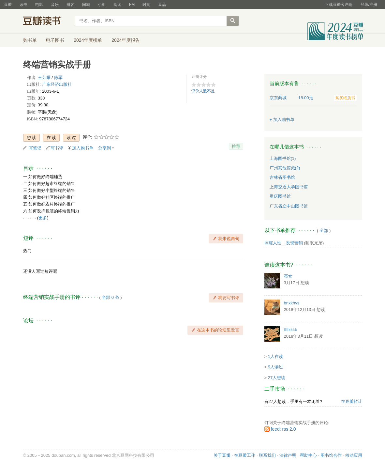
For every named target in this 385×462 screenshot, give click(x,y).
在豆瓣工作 (244, 455)
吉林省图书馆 (282, 177)
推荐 (236, 146)
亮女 (288, 276)
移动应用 (353, 455)
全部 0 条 (110, 297)
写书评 (57, 148)
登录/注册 (369, 4)
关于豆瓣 (222, 455)
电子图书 (55, 40)
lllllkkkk (290, 329)
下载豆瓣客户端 (338, 4)
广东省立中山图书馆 (289, 206)
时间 (146, 4)
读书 (23, 4)
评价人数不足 (203, 91)
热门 (27, 250)
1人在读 (275, 356)
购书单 (30, 40)
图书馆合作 (331, 455)
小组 (102, 4)
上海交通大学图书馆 (289, 186)
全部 (323, 230)
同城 (86, 4)
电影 (39, 4)
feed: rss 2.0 (283, 429)
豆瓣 (8, 4)
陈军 (58, 77)
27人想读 (276, 377)
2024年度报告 (125, 40)
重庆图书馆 (280, 196)
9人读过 (275, 366)
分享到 (104, 148)
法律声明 (287, 455)
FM (132, 4)
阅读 (117, 4)
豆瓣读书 (46, 21)
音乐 (55, 4)
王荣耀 (44, 77)
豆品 (162, 4)
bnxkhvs (292, 302)
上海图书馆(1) (283, 158)
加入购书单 (82, 148)
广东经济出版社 (57, 84)
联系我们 (267, 455)
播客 (70, 4)
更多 (42, 217)
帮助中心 (308, 455)
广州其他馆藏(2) (285, 167)
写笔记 (35, 148)
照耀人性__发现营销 (283, 242)
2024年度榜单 (88, 40)
